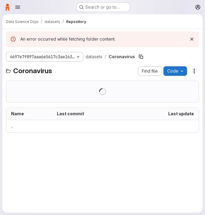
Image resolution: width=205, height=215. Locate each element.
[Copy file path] (141, 57)
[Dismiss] (191, 39)
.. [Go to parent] (12, 126)
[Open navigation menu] (17, 7)
